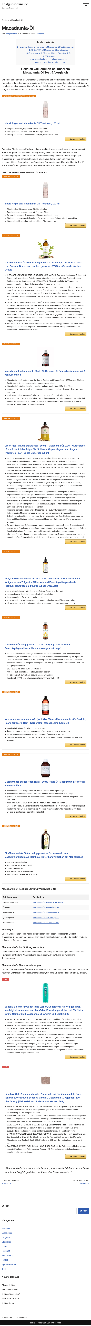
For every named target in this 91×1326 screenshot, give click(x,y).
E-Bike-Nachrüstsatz (11, 1299)
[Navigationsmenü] (86, 5)
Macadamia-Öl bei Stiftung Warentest (48, 59)
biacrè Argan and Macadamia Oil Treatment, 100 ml (32, 123)
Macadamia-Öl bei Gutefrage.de (46, 918)
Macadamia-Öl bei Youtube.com (46, 923)
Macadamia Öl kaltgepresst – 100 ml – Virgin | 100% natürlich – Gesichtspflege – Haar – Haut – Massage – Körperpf (38, 647)
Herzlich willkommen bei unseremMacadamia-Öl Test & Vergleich (45, 47)
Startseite (5, 20)
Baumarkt (6, 1229)
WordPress (56, 1323)
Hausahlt (6, 1251)
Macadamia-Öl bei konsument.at (46, 913)
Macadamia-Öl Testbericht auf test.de (48, 903)
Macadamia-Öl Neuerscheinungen (48, 62)
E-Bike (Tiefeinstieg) (11, 1294)
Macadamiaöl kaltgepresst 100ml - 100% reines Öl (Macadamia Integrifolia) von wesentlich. (45, 373)
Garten (5, 1247)
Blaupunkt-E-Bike (10, 1290)
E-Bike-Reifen (8, 1303)
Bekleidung (7, 1233)
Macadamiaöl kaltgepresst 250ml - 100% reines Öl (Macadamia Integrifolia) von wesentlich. (45, 784)
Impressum (7, 1318)
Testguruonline (11, 34)
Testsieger (48, 56)
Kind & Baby (7, 1256)
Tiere (4, 1269)
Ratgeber (6, 1260)
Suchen (83, 1211)
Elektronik (6, 1242)
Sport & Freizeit (9, 1265)
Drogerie (40, 34)
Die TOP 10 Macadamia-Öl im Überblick (48, 50)
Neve (32, 1323)
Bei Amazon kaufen (77, 139)
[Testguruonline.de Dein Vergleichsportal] (15, 5)
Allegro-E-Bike (8, 1285)
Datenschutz (21, 1318)
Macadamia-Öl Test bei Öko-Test (46, 908)
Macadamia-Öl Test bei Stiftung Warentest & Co (48, 53)
